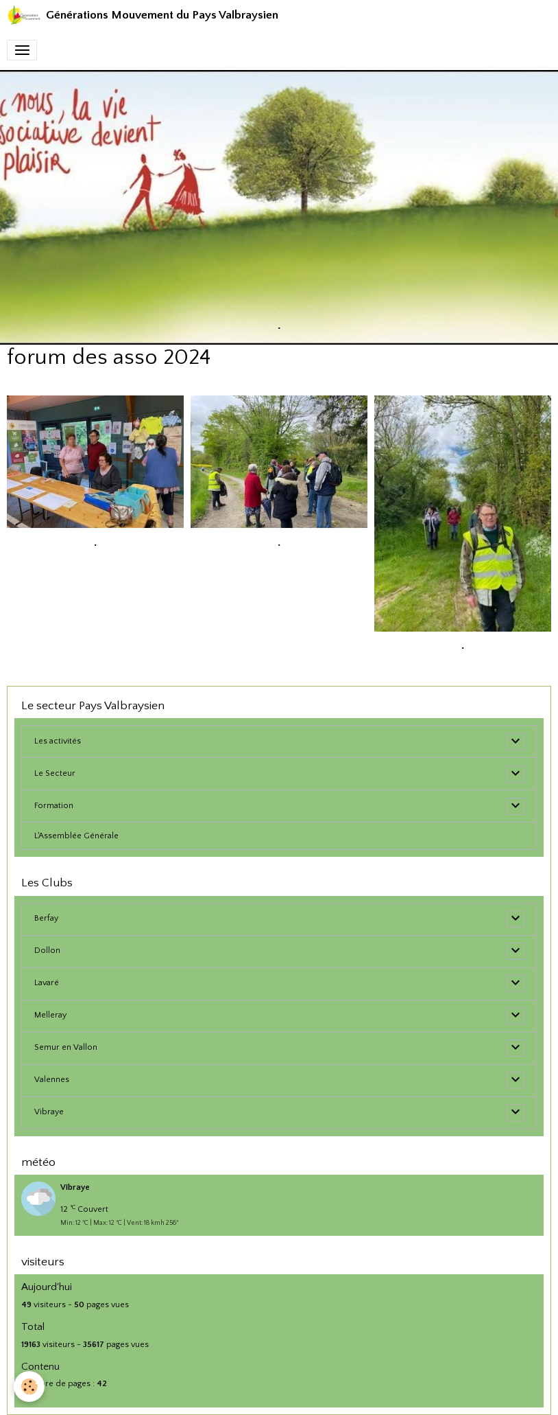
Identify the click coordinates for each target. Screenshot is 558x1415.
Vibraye (49, 1111)
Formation (53, 805)
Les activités (57, 741)
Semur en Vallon (65, 1047)
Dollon (47, 950)
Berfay (46, 918)
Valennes (51, 1079)
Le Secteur (54, 773)
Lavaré (46, 982)
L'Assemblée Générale (76, 835)
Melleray (50, 1015)
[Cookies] (29, 1386)
